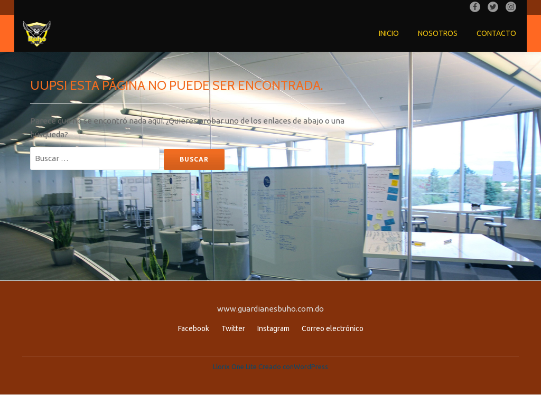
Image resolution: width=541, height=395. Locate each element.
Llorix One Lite (235, 366)
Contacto (496, 33)
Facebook (193, 328)
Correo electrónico (332, 328)
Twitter (233, 328)
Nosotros (438, 33)
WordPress (311, 366)
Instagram (273, 328)
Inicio (389, 33)
